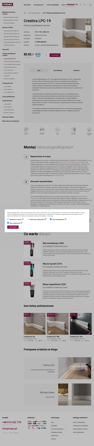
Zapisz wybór (13, 227)
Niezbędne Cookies (17, 220)
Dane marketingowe (59, 220)
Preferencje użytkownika (38, 220)
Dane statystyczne (16, 223)
